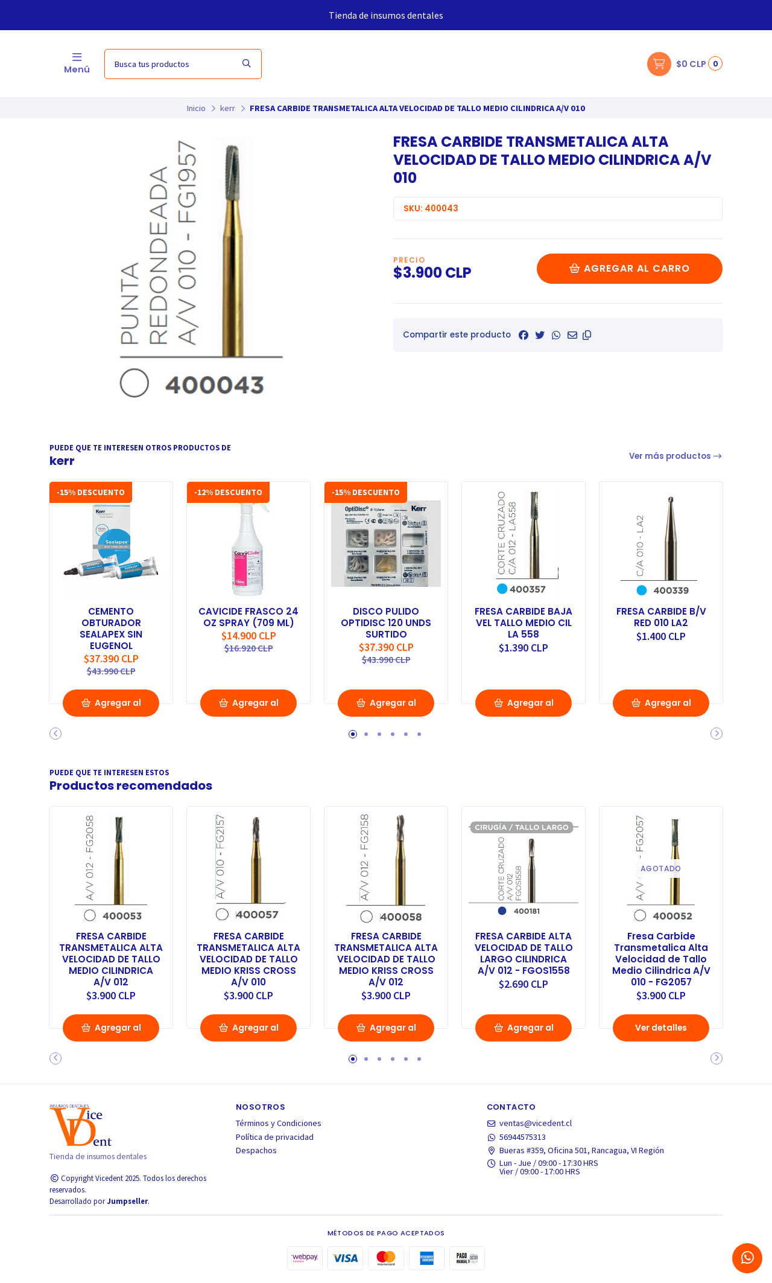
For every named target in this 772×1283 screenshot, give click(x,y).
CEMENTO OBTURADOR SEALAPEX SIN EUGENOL (111, 627)
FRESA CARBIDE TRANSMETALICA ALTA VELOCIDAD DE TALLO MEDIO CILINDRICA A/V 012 (111, 959)
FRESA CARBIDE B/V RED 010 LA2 (661, 616)
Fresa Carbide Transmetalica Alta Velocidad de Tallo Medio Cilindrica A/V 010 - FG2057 (661, 959)
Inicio (196, 108)
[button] (587, 335)
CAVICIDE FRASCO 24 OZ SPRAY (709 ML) (248, 621)
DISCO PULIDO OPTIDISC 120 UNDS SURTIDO (386, 621)
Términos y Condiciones (278, 1124)
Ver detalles (661, 1028)
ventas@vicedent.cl (529, 1124)
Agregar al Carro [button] (111, 707)
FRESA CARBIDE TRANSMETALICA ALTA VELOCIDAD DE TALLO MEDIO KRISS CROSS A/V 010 (248, 959)
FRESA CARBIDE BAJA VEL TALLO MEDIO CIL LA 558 (524, 621)
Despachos (256, 1151)
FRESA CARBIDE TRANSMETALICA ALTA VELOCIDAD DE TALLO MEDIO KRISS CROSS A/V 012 (386, 959)
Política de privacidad (275, 1137)
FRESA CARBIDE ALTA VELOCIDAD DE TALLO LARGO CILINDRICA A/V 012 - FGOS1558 (523, 953)
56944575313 (516, 1137)
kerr (227, 108)
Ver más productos (676, 456)
